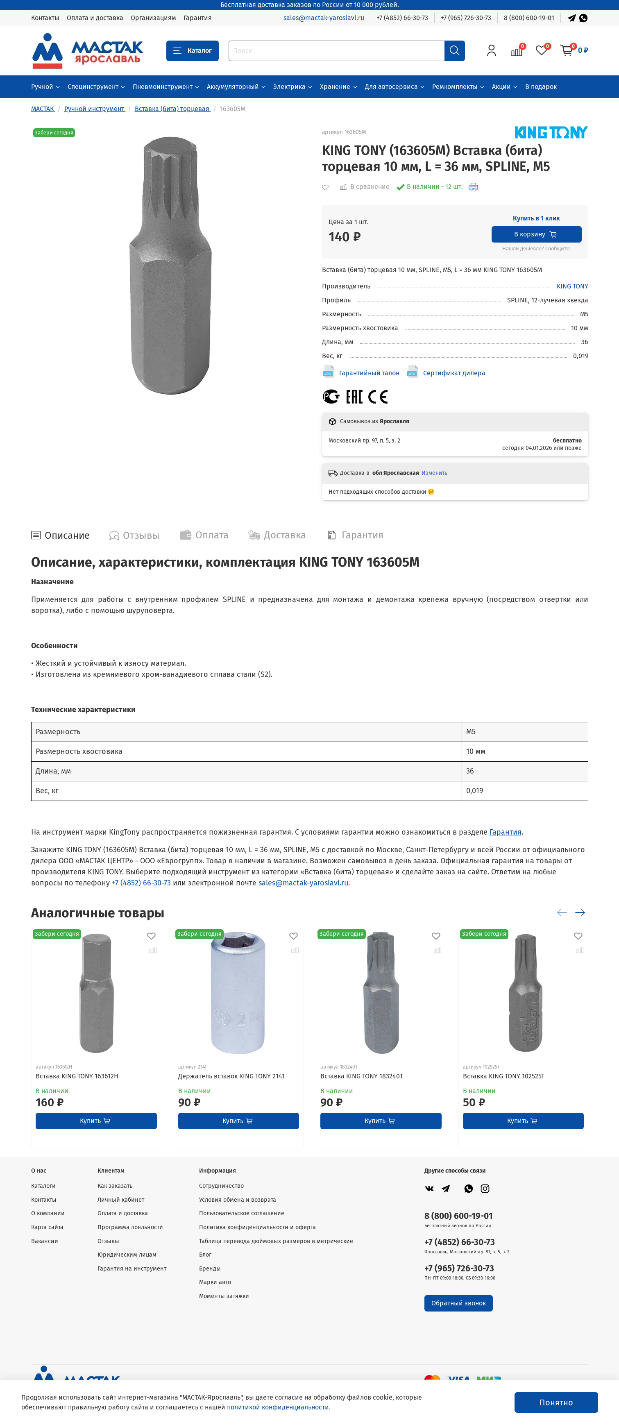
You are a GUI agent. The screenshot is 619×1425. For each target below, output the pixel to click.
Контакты (45, 18)
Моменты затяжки (224, 1296)
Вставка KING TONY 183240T (361, 1076)
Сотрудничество (221, 1185)
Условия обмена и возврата (237, 1199)
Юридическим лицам (126, 1254)
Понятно (556, 1402)
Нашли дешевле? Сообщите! (536, 249)
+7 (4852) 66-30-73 (402, 18)
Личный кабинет (120, 1199)
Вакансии (44, 1241)
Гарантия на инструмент (131, 1268)
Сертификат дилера (454, 373)
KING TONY (572, 286)
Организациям (153, 18)
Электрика (293, 87)
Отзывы (108, 1241)
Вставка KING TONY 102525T (503, 1076)
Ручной (46, 87)
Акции (505, 87)
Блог (205, 1254)
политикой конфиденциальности (278, 1407)
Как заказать (114, 1185)
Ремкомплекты (458, 87)
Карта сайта (47, 1227)
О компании (48, 1213)
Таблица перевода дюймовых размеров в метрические (276, 1241)
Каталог (192, 51)
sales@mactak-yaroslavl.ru (323, 18)
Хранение (339, 87)
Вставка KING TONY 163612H (77, 1076)
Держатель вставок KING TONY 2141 (231, 1076)
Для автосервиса (395, 87)
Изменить (434, 473)
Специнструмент (97, 87)
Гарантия (198, 18)
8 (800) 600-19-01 (529, 18)
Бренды (210, 1268)
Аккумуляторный (237, 87)
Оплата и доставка (95, 18)
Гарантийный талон (369, 373)
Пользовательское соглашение (241, 1213)
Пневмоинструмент (166, 87)
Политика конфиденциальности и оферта (257, 1227)
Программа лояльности (130, 1227)
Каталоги (43, 1185)
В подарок (541, 87)
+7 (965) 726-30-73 (466, 18)
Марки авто (215, 1282)
